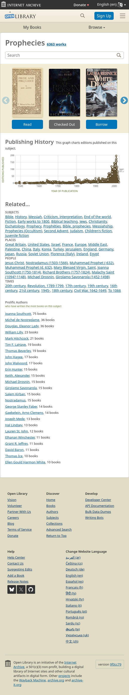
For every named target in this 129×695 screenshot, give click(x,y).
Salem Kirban (15, 394)
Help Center (16, 557)
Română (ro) (75, 617)
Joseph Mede (15, 419)
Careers (13, 517)
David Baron (14, 449)
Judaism (76, 230)
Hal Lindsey (13, 425)
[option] (27, 98)
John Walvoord (16, 363)
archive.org (55, 680)
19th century (98, 285)
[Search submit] (82, 15)
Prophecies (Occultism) (23, 230)
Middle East (97, 244)
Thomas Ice (13, 456)
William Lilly (14, 332)
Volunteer (14, 505)
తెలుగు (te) (73, 629)
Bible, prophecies (77, 226)
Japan (9, 253)
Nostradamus (15, 400)
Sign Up (104, 16)
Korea (46, 249)
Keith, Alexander (17, 375)
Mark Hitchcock (16, 338)
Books (50, 505)
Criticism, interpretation (63, 216)
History (21, 216)
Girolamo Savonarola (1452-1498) (82, 276)
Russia (21, 253)
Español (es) (75, 581)
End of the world (97, 216)
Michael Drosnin (40, 276)
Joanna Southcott (18, 313)
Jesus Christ (14, 262)
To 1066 (114, 290)
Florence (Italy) (62, 253)
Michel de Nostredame (22, 320)
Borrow (102, 124)
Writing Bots (94, 517)
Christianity (98, 221)
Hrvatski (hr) (75, 599)
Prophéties (52, 226)
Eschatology (15, 226)
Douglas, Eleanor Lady (22, 326)
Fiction (10, 221)
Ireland (82, 253)
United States (38, 244)
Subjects (52, 517)
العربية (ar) (73, 557)
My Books (32, 27)
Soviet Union (38, 253)
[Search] (60, 55)
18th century (62, 290)
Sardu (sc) (73, 623)
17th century (75, 285)
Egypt (94, 253)
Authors (52, 511)
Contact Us (15, 563)
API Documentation (99, 505)
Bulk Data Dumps (98, 511)
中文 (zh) (72, 641)
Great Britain (15, 244)
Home (50, 499)
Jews (83, 221)
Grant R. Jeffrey (16, 443)
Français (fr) (74, 587)
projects (64, 675)
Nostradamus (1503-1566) (47, 262)
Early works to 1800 (33, 221)
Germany (106, 249)
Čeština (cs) (74, 563)
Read (27, 124)
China (26, 249)
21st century (29, 290)
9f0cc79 (115, 664)
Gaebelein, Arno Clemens (24, 412)
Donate (81, 4)
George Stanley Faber (21, 406)
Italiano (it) (74, 605)
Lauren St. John (16, 431)
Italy (36, 249)
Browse (84, 27)
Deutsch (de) (75, 569)
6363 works (56, 44)
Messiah (35, 216)
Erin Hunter (13, 369)
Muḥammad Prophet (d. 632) (28, 267)
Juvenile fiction (17, 235)
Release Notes (17, 581)
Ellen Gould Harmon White (25, 462)
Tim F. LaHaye (15, 344)
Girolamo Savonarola (21, 388)
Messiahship (102, 226)
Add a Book (15, 575)
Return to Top (56, 535)
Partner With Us (19, 511)
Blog (10, 523)
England (90, 249)
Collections (54, 523)
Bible (9, 216)
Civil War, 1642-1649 (90, 290)
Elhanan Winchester (20, 437)
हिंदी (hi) (71, 593)
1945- (45, 290)
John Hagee (13, 357)
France (67, 244)
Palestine (12, 249)
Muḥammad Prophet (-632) (91, 262)
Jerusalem (73, 249)
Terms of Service (19, 529)
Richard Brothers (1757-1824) (66, 272)
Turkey (58, 249)
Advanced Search (59, 529)
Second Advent (56, 230)
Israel (55, 244)
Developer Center (98, 499)
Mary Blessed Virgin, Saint (75, 267)
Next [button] (124, 106)
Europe (80, 244)
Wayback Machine (32, 680)
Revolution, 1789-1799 (45, 285)
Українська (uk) (77, 635)
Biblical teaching (64, 221)
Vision (11, 499)
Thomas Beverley (18, 350)
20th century (15, 285)
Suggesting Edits (19, 569)
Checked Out (64, 124)
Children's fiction (98, 230)
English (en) (74, 575)
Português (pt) (76, 611)
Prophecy (34, 226)
